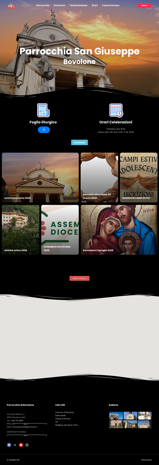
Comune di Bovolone (64, 412)
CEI (56, 422)
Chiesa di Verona (62, 419)
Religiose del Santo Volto (66, 425)
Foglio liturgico (43, 122)
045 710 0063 (17, 420)
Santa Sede (60, 415)
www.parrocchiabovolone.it (24, 427)
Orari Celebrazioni (115, 122)
